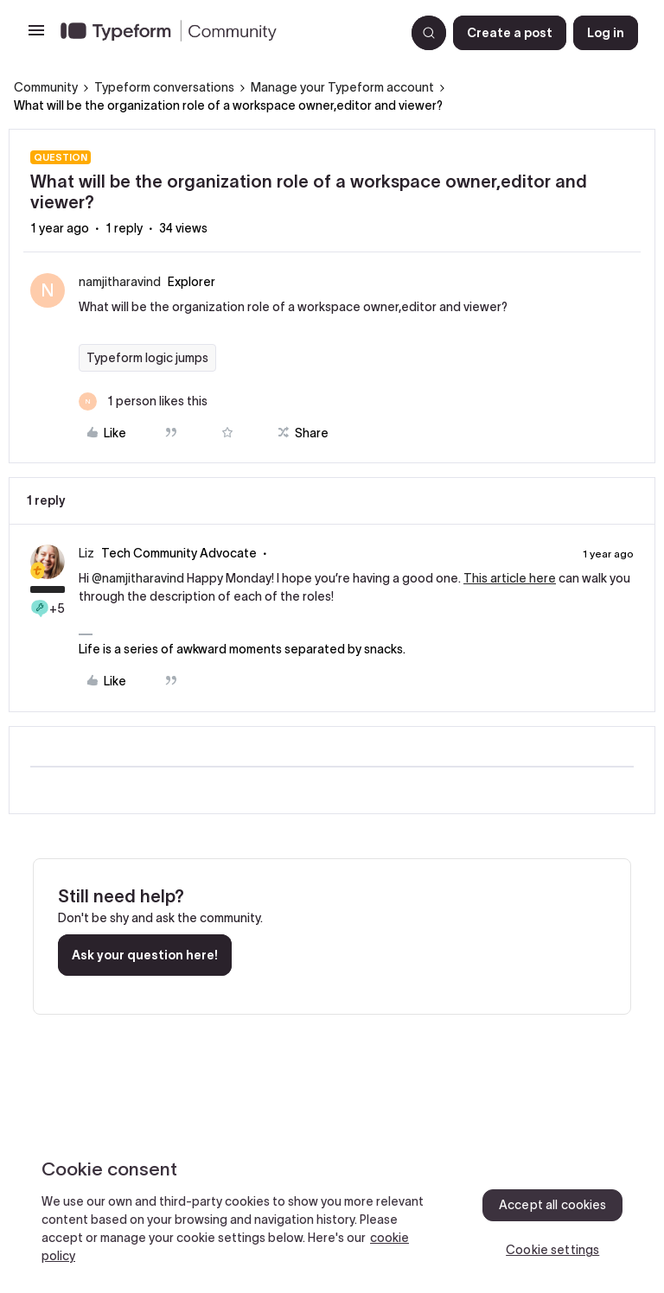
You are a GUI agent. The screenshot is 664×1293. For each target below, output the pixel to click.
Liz (86, 553)
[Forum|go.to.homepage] (226, 33)
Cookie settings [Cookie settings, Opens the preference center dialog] (552, 1250)
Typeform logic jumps (147, 358)
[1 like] (143, 401)
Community (46, 87)
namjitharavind (120, 282)
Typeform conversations (164, 87)
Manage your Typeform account (342, 87)
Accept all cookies (553, 1205)
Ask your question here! (145, 955)
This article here (509, 578)
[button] (36, 36)
